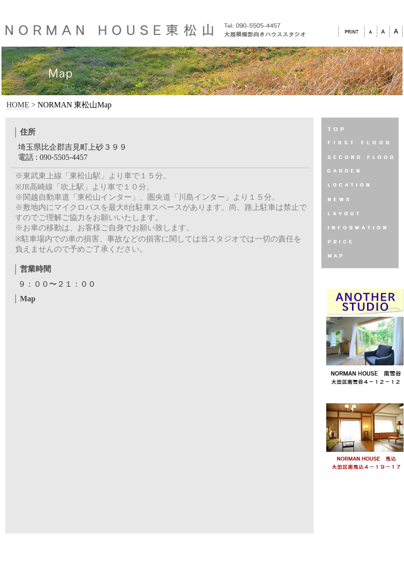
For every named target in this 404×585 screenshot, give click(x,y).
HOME (17, 105)
